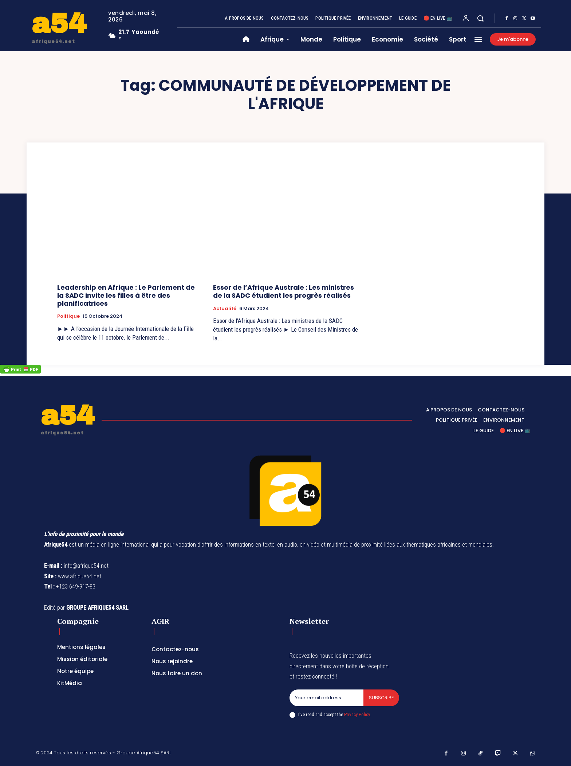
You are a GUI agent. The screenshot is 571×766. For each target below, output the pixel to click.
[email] (326, 697)
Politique (68, 316)
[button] (480, 18)
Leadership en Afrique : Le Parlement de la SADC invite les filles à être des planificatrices (126, 295)
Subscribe (381, 697)
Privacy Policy (357, 714)
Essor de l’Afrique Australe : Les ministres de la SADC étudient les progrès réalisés (283, 291)
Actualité (224, 309)
